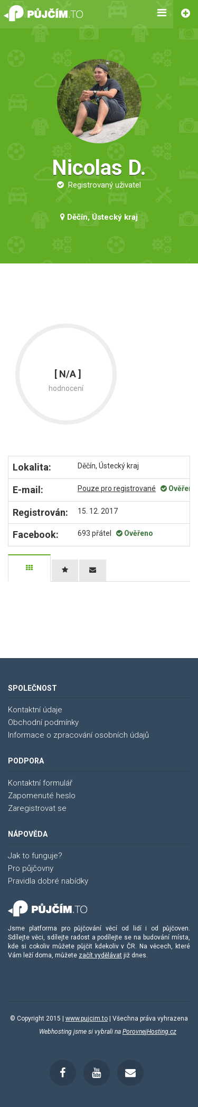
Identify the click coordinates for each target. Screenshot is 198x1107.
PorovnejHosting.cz (149, 1031)
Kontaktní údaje (35, 709)
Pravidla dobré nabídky (48, 881)
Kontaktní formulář (40, 783)
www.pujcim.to (86, 1018)
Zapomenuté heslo (42, 795)
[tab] (29, 568)
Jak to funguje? (35, 855)
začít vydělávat (100, 955)
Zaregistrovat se (37, 808)
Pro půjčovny (30, 868)
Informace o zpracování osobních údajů (78, 735)
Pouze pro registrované (117, 488)
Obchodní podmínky (43, 722)
